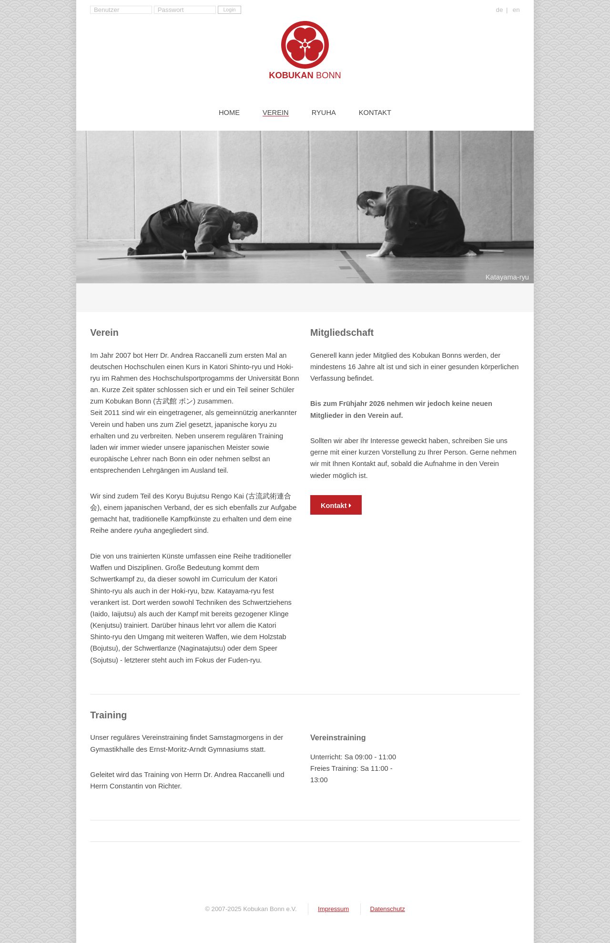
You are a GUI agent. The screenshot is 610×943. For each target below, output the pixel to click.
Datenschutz (387, 908)
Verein (276, 112)
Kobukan (305, 75)
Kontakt (375, 112)
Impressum (333, 908)
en (516, 10)
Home (229, 112)
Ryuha (324, 112)
